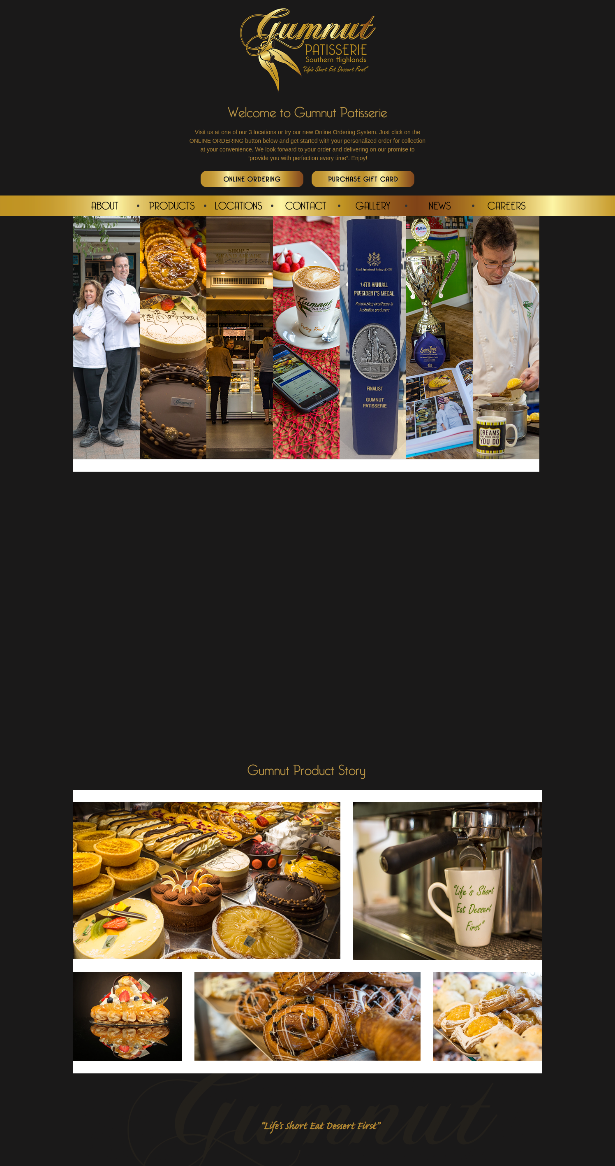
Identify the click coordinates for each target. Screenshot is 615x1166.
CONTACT (305, 204)
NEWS (440, 204)
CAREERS (507, 204)
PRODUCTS (172, 204)
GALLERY (373, 204)
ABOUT (104, 204)
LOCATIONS (238, 204)
